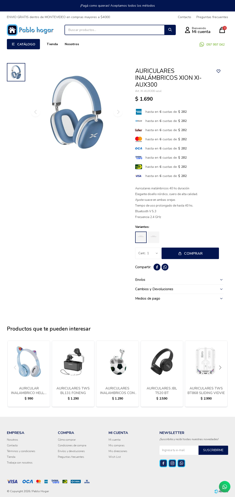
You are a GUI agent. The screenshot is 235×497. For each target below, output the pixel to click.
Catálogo (26, 44)
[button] (220, 367)
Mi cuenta (114, 440)
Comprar (193, 253)
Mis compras (117, 445)
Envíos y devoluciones (71, 451)
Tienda (52, 44)
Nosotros (72, 44)
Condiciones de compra (72, 445)
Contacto (184, 17)
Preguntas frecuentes (212, 17)
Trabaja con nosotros (20, 462)
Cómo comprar (67, 440)
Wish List (115, 457)
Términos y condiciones (21, 451)
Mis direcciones (118, 451)
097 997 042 (215, 44)
